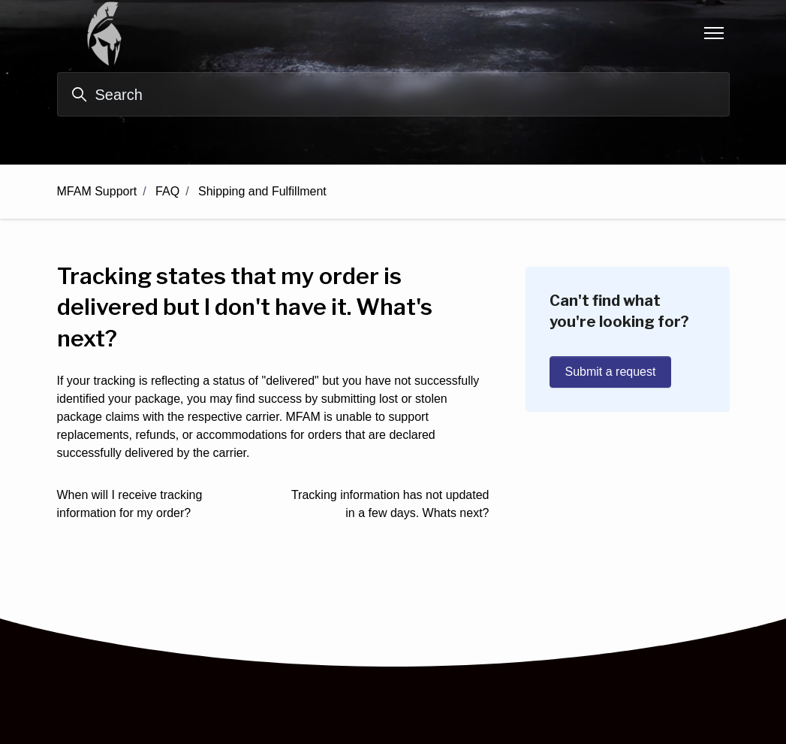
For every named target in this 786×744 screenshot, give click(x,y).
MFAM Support (97, 191)
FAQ (167, 191)
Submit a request (610, 371)
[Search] (393, 94)
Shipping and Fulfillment (262, 191)
